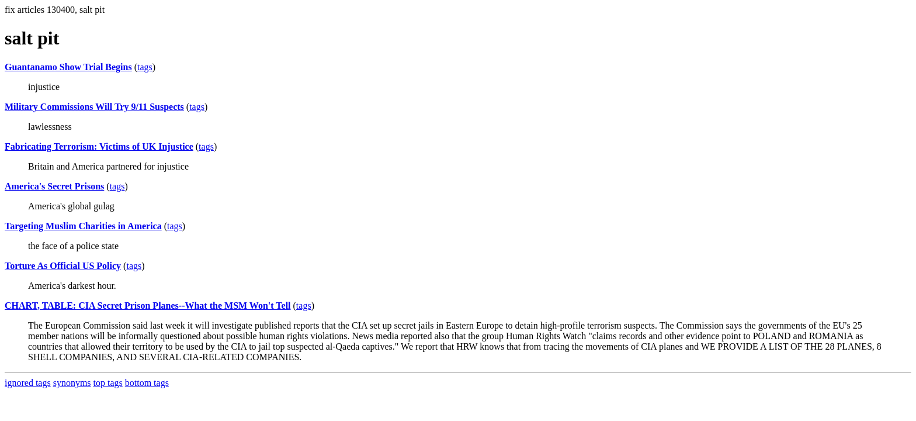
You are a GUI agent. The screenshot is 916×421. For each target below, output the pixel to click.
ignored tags (28, 383)
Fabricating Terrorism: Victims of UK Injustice (99, 146)
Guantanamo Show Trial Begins (68, 67)
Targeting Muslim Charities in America (83, 226)
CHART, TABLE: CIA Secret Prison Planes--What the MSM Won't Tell (148, 305)
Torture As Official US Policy (63, 266)
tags (144, 67)
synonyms (72, 383)
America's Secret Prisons (54, 186)
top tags (108, 383)
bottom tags (147, 383)
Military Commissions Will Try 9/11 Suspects (94, 107)
